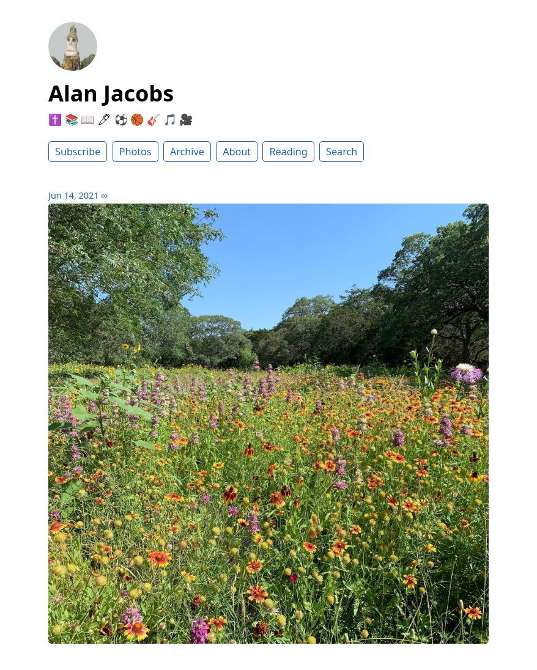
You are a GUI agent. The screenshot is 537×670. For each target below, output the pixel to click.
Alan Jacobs (111, 93)
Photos (135, 151)
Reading (288, 151)
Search (341, 151)
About (237, 151)
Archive (187, 151)
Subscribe (77, 151)
